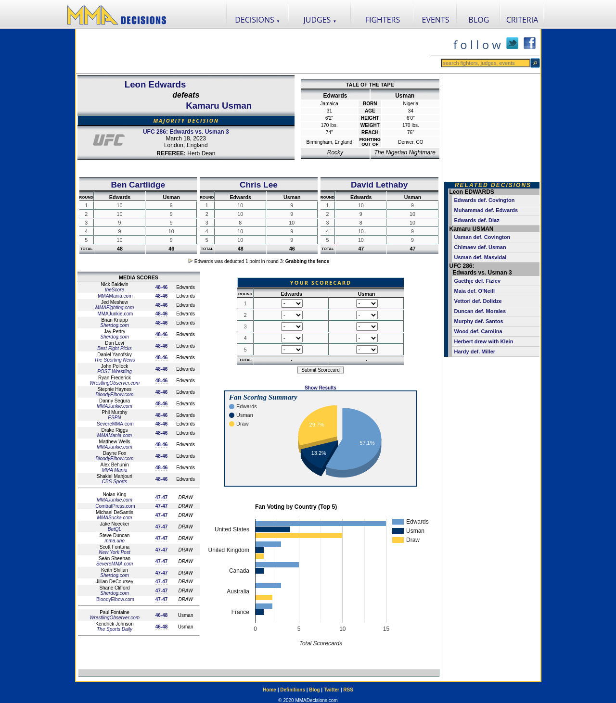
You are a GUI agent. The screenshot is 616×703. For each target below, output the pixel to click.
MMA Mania (114, 470)
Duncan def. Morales (480, 311)
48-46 (161, 287)
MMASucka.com (114, 517)
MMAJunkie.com (114, 313)
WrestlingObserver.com (115, 383)
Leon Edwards (155, 84)
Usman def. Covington (482, 237)
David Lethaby (379, 184)
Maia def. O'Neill (474, 291)
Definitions (292, 689)
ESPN (114, 417)
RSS (348, 689)
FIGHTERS (382, 19)
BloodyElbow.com (115, 394)
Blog (314, 689)
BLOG (479, 19)
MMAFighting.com (114, 307)
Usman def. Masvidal (480, 257)
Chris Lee (259, 184)
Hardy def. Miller (475, 351)
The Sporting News (114, 360)
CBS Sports (114, 481)
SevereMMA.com (114, 424)
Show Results (320, 387)
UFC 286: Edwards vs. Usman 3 (186, 131)
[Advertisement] (253, 51)
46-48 (161, 615)
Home (269, 689)
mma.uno (114, 540)
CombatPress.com (114, 506)
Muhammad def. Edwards (486, 210)
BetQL (114, 529)
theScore (114, 289)
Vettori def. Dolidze (478, 301)
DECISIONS (257, 19)
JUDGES (320, 19)
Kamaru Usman (219, 105)
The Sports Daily (114, 629)
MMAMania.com (114, 296)
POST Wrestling (114, 371)
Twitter (331, 689)
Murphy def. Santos (478, 321)
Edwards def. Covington (484, 200)
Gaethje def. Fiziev (477, 281)
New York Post (114, 552)
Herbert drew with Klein (483, 341)
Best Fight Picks (114, 348)
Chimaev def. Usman (480, 247)
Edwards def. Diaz (477, 220)
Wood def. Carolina (478, 331)
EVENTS (435, 19)
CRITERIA (522, 19)
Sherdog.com (114, 325)
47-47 (161, 497)
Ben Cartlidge (138, 184)
